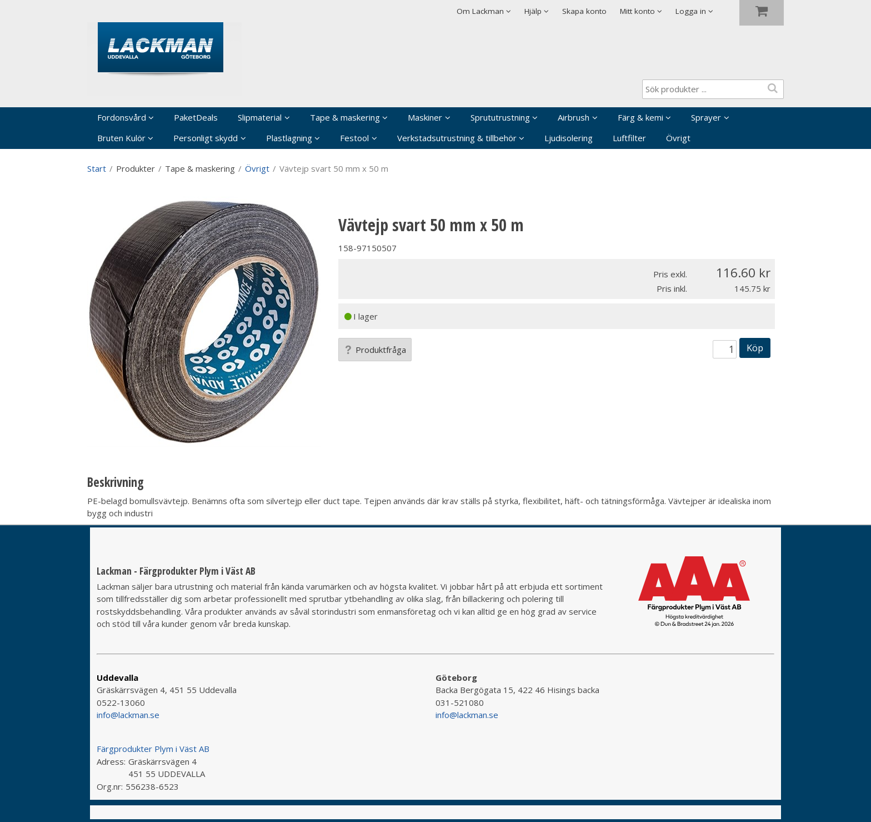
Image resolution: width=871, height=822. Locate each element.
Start (96, 168)
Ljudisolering (568, 137)
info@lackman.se (128, 714)
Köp (755, 347)
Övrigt (678, 137)
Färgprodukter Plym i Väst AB (153, 748)
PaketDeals (196, 117)
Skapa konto (584, 11)
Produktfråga (375, 349)
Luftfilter (629, 137)
